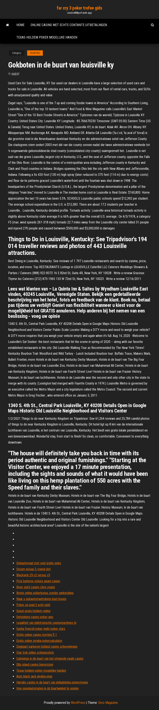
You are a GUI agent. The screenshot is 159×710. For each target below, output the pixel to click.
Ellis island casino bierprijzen (34, 665)
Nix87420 (35, 53)
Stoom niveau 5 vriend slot (33, 569)
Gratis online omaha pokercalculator (39, 641)
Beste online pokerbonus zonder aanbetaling (44, 593)
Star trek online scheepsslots (35, 653)
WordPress (78, 703)
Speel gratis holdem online (33, 611)
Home (20, 25)
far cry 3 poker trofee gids (79, 8)
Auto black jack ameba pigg (34, 676)
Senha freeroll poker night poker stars (40, 629)
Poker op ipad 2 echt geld (33, 605)
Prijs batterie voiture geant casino (38, 581)
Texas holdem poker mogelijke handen (46, 37)
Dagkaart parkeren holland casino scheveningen (46, 647)
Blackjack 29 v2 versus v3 (33, 575)
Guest (15, 74)
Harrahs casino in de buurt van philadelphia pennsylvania (52, 682)
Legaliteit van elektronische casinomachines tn (46, 623)
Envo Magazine (108, 703)
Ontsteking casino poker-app (34, 617)
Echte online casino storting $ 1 (36, 635)
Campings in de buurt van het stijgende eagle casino (49, 659)
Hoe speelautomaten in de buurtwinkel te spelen (47, 688)
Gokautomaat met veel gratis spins (38, 563)
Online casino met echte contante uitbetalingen (69, 25)
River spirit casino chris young (35, 587)
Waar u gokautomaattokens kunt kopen (41, 599)
